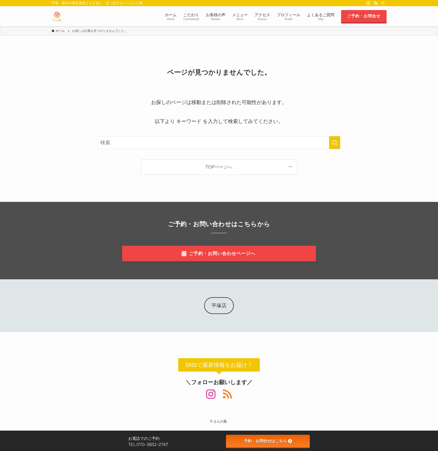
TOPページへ (219, 166)
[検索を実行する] (334, 142)
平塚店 (219, 305)
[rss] (375, 3)
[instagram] (368, 3)
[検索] (383, 3)
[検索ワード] (219, 142)
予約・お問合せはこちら (268, 440)
